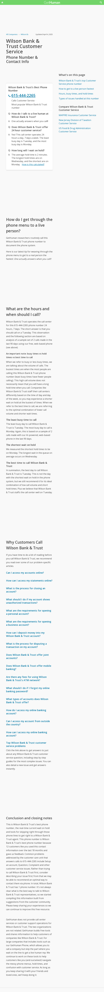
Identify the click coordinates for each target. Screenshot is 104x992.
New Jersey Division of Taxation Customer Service (75, 122)
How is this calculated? (33, 164)
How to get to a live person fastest (76, 88)
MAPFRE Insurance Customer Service (77, 115)
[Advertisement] (29, 193)
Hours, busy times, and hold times (76, 93)
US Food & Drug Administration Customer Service (75, 130)
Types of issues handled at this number (79, 98)
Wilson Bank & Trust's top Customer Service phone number (77, 82)
